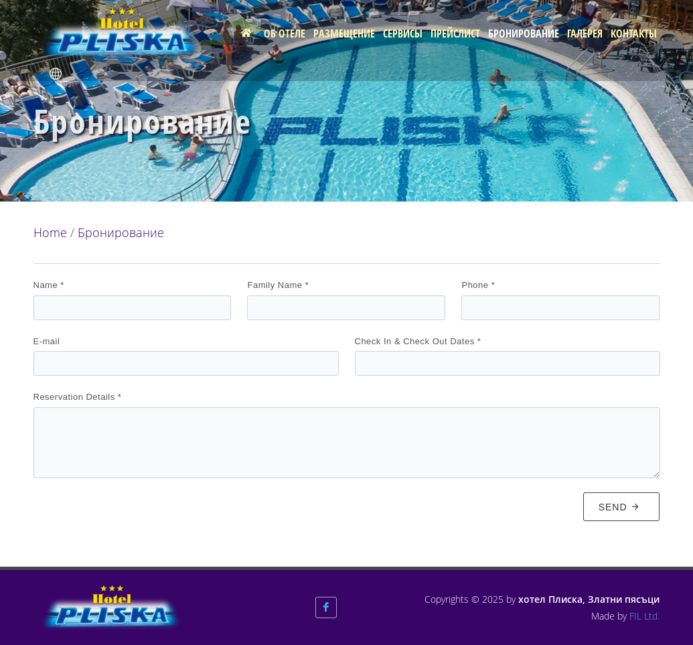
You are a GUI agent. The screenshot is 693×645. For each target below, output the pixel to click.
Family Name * (278, 285)
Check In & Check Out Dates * (418, 341)
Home (50, 232)
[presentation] (135, 515)
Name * (48, 285)
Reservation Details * (77, 397)
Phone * (478, 285)
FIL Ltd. (644, 616)
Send (620, 506)
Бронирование (121, 232)
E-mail (46, 341)
